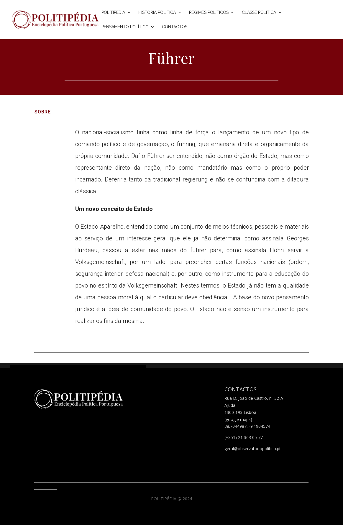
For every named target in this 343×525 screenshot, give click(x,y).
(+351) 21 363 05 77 (243, 437)
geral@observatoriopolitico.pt (252, 448)
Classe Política (259, 12)
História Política (157, 12)
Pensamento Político (125, 27)
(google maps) (238, 419)
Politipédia (113, 12)
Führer (171, 58)
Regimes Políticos (209, 12)
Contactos (174, 27)
